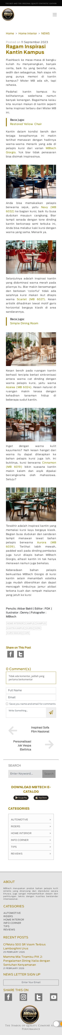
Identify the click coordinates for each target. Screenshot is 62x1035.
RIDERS (8, 916)
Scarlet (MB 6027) (31, 299)
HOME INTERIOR (13, 920)
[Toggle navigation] (54, 14)
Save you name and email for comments (32, 704)
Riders (31, 826)
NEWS (45, 33)
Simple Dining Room (24, 323)
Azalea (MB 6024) (19, 387)
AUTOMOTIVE (12, 913)
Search (49, 774)
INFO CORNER (12, 923)
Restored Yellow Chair (26, 124)
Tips (31, 847)
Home (10, 33)
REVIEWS (9, 930)
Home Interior (28, 33)
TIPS (6, 926)
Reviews (31, 854)
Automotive (31, 819)
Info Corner (31, 840)
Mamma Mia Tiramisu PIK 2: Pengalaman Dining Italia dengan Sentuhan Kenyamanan (26, 961)
